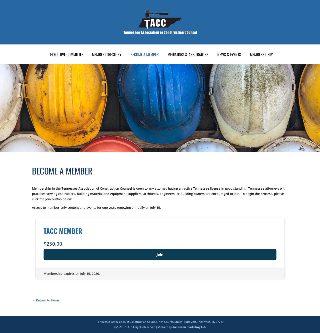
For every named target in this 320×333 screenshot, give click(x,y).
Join (160, 254)
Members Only (261, 55)
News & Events (229, 55)
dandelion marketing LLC (189, 327)
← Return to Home (46, 300)
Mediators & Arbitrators (188, 55)
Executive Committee (66, 55)
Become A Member (144, 55)
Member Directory (107, 55)
